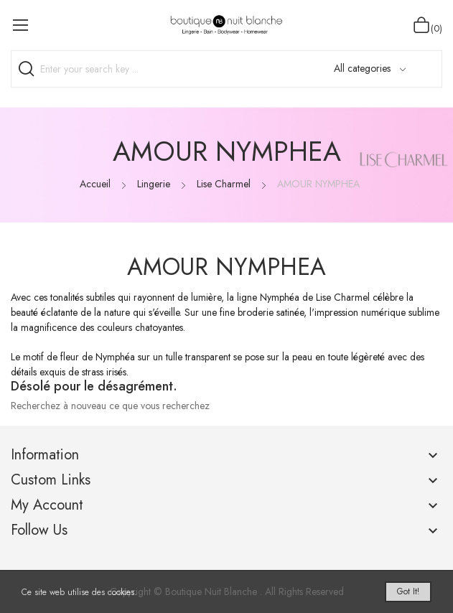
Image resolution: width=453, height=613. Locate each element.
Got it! (408, 591)
